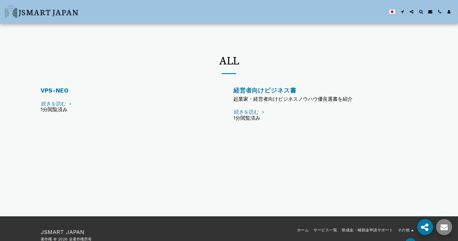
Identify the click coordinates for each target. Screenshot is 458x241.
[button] (402, 11)
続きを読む (57, 104)
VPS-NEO (54, 90)
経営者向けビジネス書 (264, 90)
